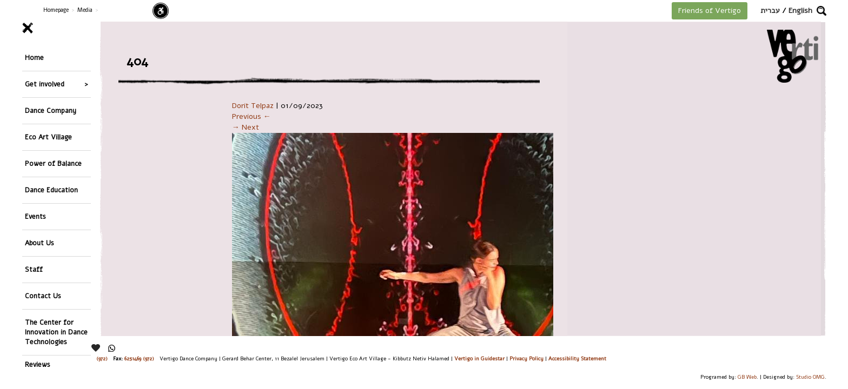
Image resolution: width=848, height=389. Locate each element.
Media (84, 10)
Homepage (56, 10)
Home (34, 53)
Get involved (44, 72)
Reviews (37, 281)
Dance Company (50, 91)
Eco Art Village (48, 110)
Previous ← (251, 116)
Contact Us (43, 224)
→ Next (245, 127)
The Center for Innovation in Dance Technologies (56, 252)
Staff (34, 205)
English (800, 10)
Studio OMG (810, 376)
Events (35, 167)
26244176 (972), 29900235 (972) (73, 358)
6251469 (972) (139, 358)
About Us (39, 186)
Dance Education (51, 148)
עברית (770, 10)
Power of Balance (53, 129)
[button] (821, 11)
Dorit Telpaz (253, 105)
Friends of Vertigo (709, 10)
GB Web (747, 376)
